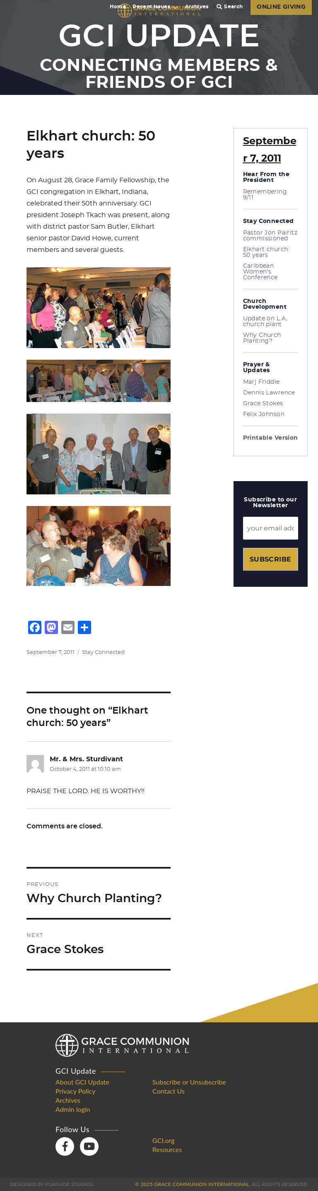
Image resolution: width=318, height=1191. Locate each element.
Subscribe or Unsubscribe (189, 1082)
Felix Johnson (263, 414)
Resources (167, 1149)
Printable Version (270, 438)
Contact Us (168, 1091)
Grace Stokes (263, 404)
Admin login (72, 1109)
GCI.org (163, 1140)
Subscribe (271, 559)
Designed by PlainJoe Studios (51, 1184)
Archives (197, 6)
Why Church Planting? (262, 338)
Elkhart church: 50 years (266, 252)
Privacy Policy (75, 1091)
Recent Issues (154, 6)
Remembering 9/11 (265, 195)
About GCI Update (82, 1082)
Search (230, 6)
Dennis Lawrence (269, 393)
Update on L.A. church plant (265, 321)
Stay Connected (103, 652)
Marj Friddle (261, 382)
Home (118, 6)
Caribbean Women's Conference (260, 272)
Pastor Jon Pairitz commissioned (270, 236)
